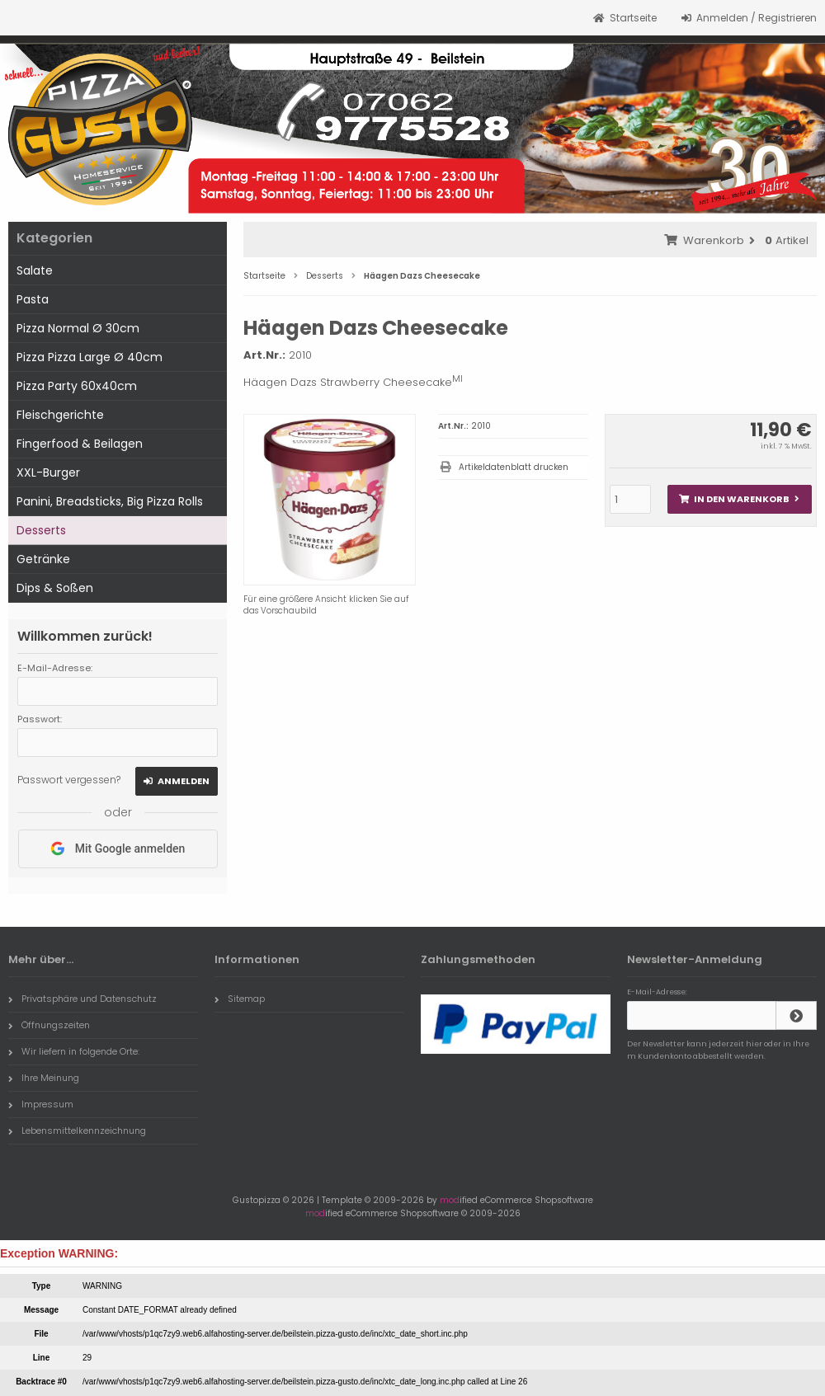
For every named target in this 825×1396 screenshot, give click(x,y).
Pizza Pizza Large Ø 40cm (89, 357)
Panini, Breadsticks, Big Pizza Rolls (109, 501)
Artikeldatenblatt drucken (513, 467)
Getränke (43, 559)
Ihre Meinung (43, 1077)
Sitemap (239, 998)
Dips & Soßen (54, 588)
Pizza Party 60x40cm (76, 386)
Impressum (40, 1104)
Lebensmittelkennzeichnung (77, 1130)
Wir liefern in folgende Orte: (73, 1051)
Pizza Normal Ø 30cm (77, 328)
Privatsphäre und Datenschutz (82, 998)
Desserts (41, 530)
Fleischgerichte (60, 415)
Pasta (32, 299)
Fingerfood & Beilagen (79, 443)
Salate (34, 270)
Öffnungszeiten (49, 1025)
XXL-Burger (48, 472)
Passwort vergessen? (68, 780)
